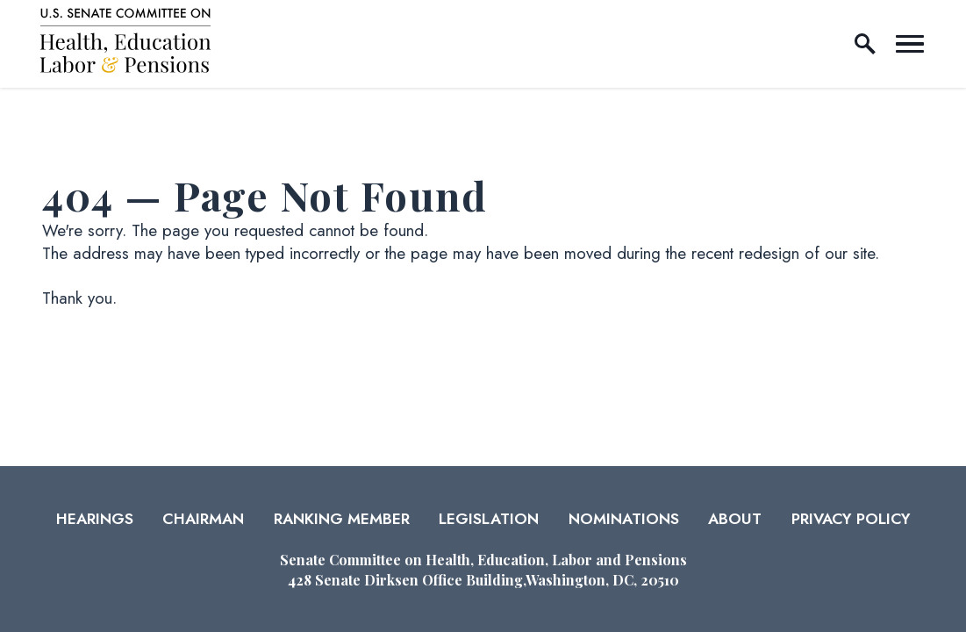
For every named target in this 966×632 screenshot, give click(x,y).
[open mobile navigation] (910, 44)
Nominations (624, 518)
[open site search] (865, 44)
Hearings (94, 518)
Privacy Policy (851, 518)
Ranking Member (342, 518)
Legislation (489, 518)
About (735, 518)
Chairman (203, 518)
